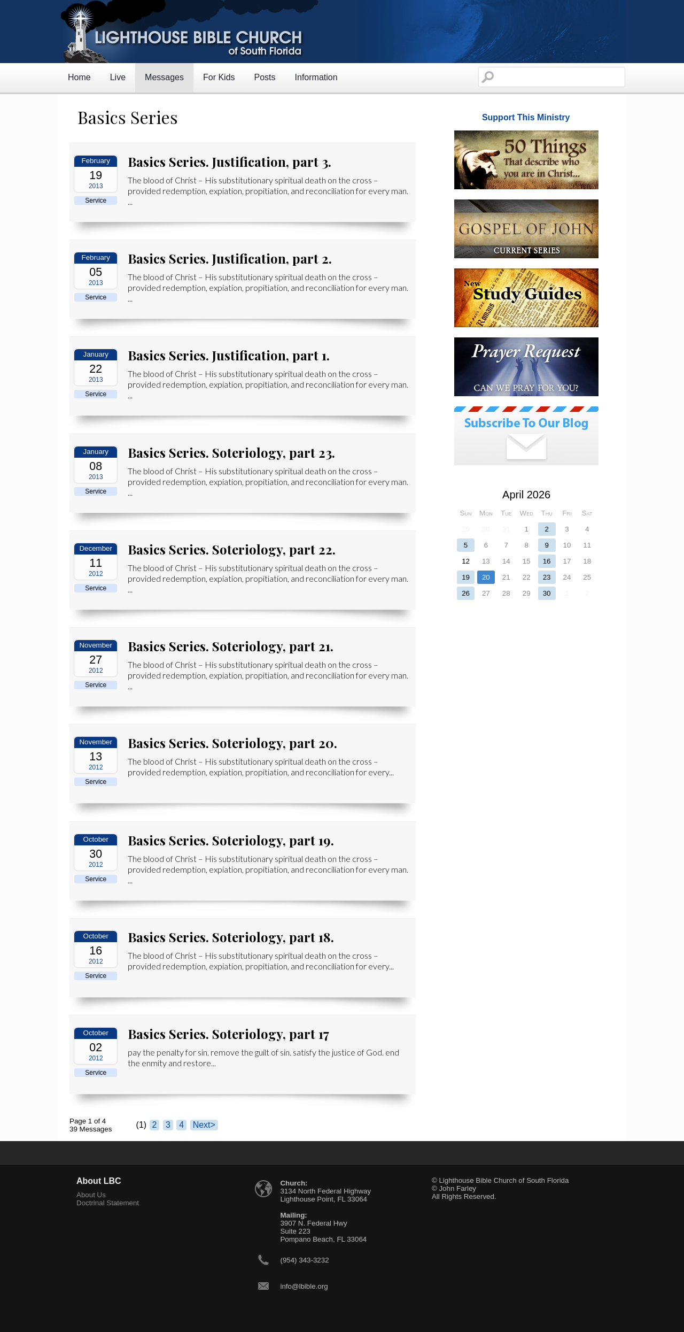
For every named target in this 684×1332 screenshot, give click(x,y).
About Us (91, 1195)
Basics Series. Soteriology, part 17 (228, 1033)
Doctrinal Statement (107, 1203)
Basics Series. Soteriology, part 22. (232, 549)
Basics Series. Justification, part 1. (229, 355)
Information (316, 77)
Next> (204, 1124)
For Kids (219, 77)
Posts (265, 77)
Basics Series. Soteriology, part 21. (230, 646)
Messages (164, 77)
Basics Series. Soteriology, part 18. (231, 936)
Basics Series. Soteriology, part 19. (231, 840)
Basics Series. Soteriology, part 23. (231, 452)
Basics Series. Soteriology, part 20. (232, 742)
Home (79, 77)
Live (118, 77)
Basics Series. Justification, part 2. (230, 258)
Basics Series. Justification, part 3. (229, 161)
